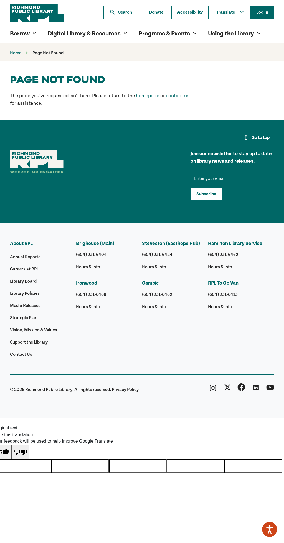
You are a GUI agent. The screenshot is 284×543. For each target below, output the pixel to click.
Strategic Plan (23, 317)
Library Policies (25, 293)
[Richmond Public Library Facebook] (241, 389)
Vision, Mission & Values (33, 329)
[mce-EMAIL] (232, 178)
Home (15, 52)
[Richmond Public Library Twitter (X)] (227, 389)
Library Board (23, 281)
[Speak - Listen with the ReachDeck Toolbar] (269, 529)
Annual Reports (25, 256)
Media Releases (25, 305)
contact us (177, 95)
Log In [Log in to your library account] (262, 12)
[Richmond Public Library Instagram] (213, 389)
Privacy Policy (125, 389)
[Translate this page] (229, 12)
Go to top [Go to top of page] (256, 137)
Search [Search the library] (120, 12)
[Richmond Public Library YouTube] (270, 389)
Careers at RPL (24, 269)
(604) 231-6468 (91, 294)
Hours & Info (88, 266)
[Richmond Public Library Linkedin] (256, 389)
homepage (147, 95)
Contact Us (21, 354)
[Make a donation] (154, 12)
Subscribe (206, 193)
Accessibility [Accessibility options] (190, 12)
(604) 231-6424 (157, 254)
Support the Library (29, 342)
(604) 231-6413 (223, 294)
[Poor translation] (20, 452)
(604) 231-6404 (91, 254)
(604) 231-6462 (157, 294)
